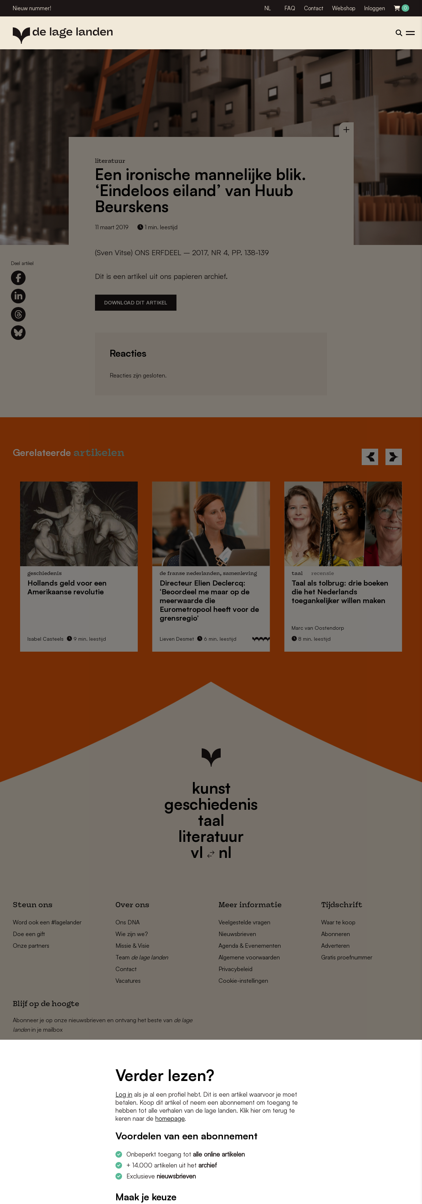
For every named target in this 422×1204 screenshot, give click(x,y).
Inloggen (374, 8)
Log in (123, 1094)
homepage (170, 1118)
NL (268, 8)
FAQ (290, 8)
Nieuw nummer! (32, 8)
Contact (313, 8)
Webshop (344, 8)
